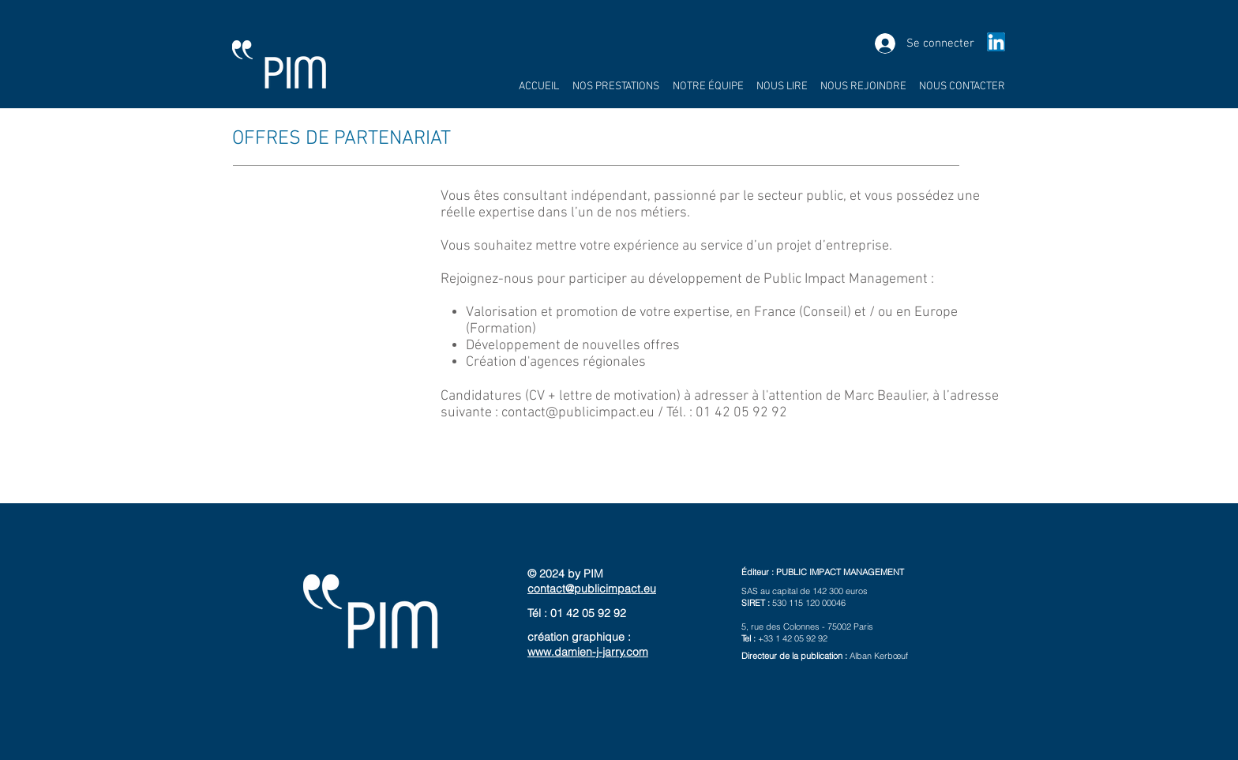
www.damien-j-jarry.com (587, 652)
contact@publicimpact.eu (578, 412)
